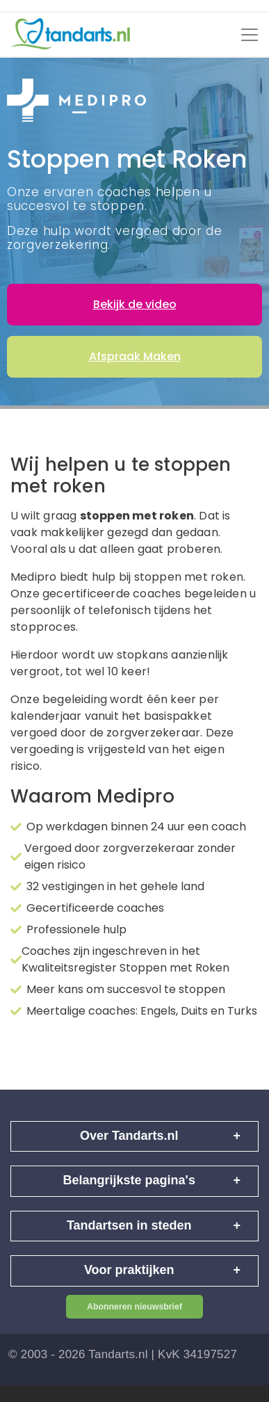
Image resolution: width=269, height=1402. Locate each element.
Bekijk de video (135, 304)
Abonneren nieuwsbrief (134, 1307)
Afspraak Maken (135, 356)
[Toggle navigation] (249, 35)
